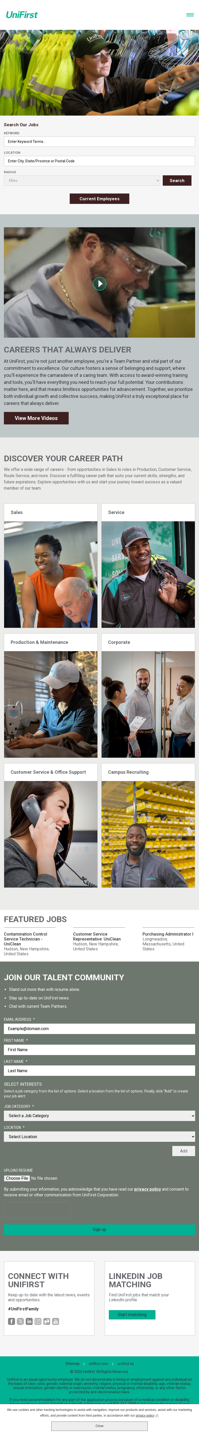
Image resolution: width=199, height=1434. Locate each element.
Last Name (15, 1061)
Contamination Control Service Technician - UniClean (25, 939)
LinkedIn (29, 1321)
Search (177, 180)
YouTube (55, 1321)
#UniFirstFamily (23, 1308)
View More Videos (36, 418)
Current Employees (99, 198)
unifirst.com (98, 1364)
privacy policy (147, 1189)
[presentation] (37, 1210)
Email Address (19, 1019)
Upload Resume (18, 1170)
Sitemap (73, 1364)
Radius (10, 172)
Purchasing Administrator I (168, 934)
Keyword (11, 133)
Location (12, 153)
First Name (16, 1040)
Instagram (37, 1321)
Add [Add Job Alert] (183, 1151)
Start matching (132, 1314)
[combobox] (99, 161)
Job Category (19, 1106)
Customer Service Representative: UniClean (97, 937)
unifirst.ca (126, 1364)
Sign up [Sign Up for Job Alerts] (99, 1229)
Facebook (11, 1321)
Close (100, 1426)
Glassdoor (46, 1321)
